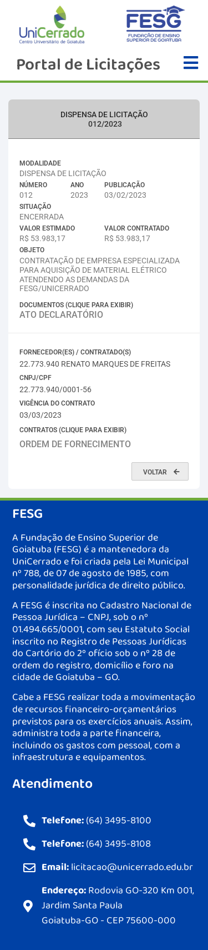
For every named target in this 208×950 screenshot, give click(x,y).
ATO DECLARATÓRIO (61, 314)
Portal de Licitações (88, 65)
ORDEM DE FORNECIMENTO (75, 444)
